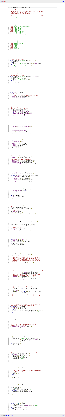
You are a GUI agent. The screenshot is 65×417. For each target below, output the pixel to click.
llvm (8, 5)
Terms (12, 415)
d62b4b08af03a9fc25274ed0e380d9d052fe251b (27, 5)
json (63, 415)
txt (60, 415)
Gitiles (6, 415)
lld (39, 5)
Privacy (9, 415)
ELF (41, 5)
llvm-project (13, 5)
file (28, 7)
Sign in (63, 1)
